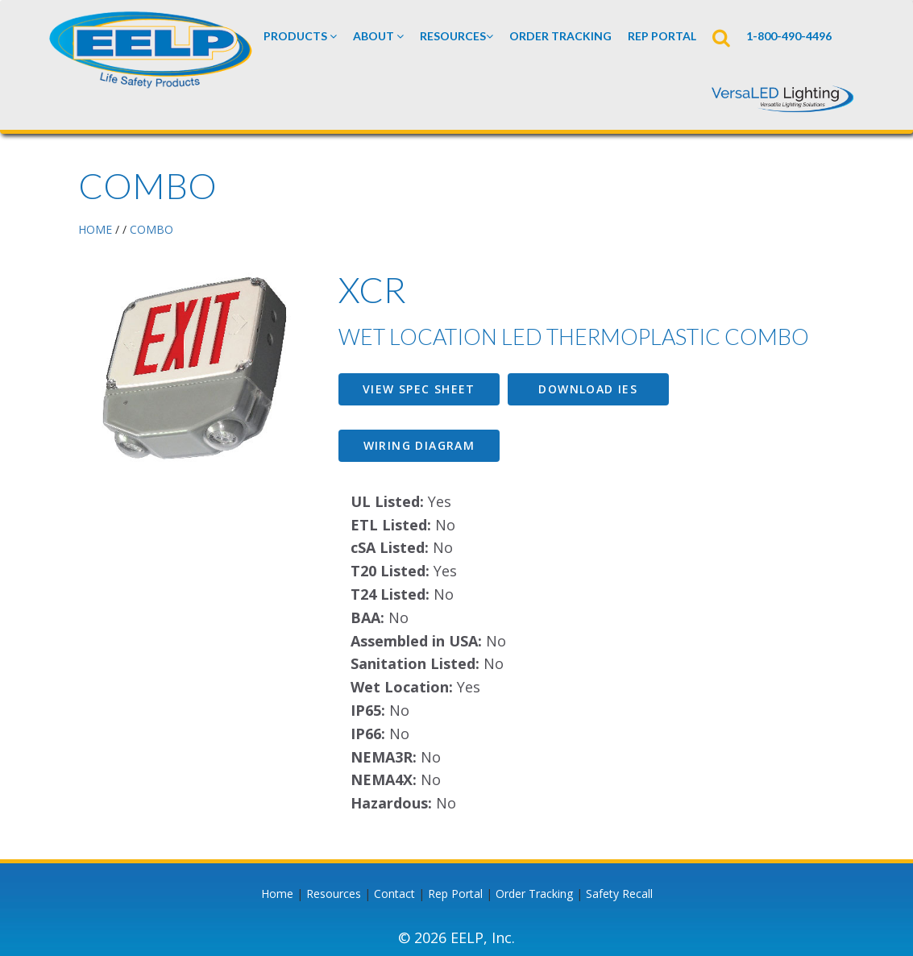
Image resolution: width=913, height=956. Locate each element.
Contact (394, 893)
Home (277, 893)
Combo (151, 229)
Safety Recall (619, 893)
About (378, 36)
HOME (95, 229)
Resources (456, 36)
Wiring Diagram (419, 445)
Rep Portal (455, 893)
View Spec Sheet (419, 389)
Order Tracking (560, 36)
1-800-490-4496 (789, 36)
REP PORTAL (662, 36)
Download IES (587, 389)
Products (300, 36)
